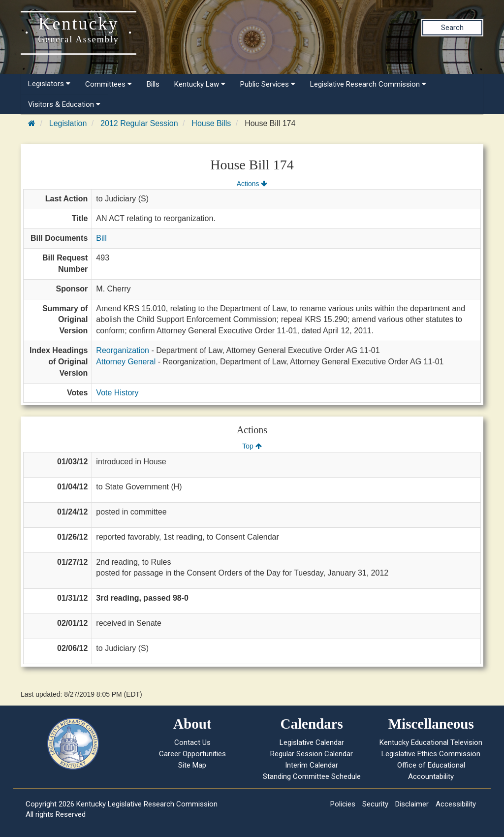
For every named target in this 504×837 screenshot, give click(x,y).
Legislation (68, 123)
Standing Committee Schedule (312, 776)
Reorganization (122, 350)
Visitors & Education (64, 104)
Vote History (117, 392)
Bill (101, 238)
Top (251, 446)
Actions (252, 184)
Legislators (49, 83)
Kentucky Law (199, 84)
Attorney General (126, 361)
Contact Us (192, 742)
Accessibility (456, 804)
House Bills (211, 123)
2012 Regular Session (139, 123)
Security (375, 804)
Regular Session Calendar (311, 753)
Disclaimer (412, 804)
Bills (153, 84)
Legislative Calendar (312, 742)
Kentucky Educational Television (430, 742)
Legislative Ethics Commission (430, 753)
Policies (342, 804)
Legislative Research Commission (368, 84)
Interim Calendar (311, 765)
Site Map (192, 765)
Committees (108, 84)
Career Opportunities (192, 753)
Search (452, 27)
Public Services (267, 84)
